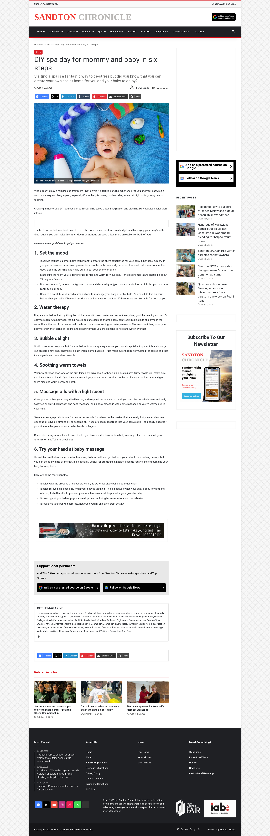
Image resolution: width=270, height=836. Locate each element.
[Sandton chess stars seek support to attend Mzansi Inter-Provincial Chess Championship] (55, 692)
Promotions (116, 31)
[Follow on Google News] (134, 587)
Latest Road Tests (198, 757)
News (39, 31)
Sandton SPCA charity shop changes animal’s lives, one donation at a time (215, 270)
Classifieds (54, 31)
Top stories (221, 829)
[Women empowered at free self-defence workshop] (148, 692)
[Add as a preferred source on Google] (224, 17)
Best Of (132, 31)
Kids (47, 44)
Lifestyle (71, 31)
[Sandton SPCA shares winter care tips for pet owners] (185, 255)
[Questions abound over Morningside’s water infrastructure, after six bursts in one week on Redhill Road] (185, 288)
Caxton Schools (181, 31)
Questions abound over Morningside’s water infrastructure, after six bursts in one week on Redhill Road (216, 292)
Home (38, 44)
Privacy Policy (93, 773)
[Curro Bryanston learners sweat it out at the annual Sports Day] (101, 692)
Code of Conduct (94, 778)
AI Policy (90, 789)
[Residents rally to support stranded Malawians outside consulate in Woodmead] (185, 211)
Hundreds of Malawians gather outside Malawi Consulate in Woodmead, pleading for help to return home (214, 233)
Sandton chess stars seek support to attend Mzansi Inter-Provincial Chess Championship (53, 709)
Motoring (86, 31)
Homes (192, 762)
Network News (145, 757)
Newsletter (194, 768)
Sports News (144, 762)
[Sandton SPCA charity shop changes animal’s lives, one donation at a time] (185, 270)
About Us (145, 31)
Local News (143, 752)
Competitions (161, 31)
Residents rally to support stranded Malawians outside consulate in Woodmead (216, 211)
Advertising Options (96, 762)
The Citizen (199, 31)
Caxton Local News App (201, 773)
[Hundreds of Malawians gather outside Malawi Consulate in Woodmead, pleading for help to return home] (185, 229)
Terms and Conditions (97, 784)
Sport (100, 31)
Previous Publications (97, 768)
